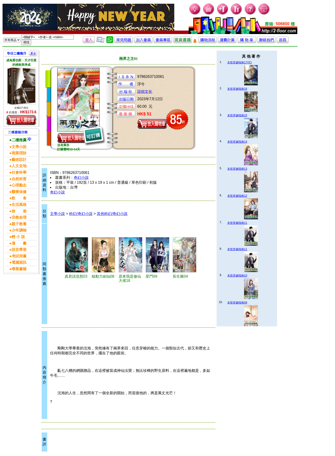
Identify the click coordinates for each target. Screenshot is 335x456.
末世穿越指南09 (237, 302)
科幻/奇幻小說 (80, 214)
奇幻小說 (81, 178)
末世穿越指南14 (237, 141)
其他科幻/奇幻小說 (112, 214)
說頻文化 (144, 91)
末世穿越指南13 (237, 168)
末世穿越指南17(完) (239, 62)
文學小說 (57, 214)
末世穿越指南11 (237, 223)
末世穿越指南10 (237, 275)
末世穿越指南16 (237, 88)
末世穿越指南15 (237, 115)
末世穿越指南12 (237, 195)
